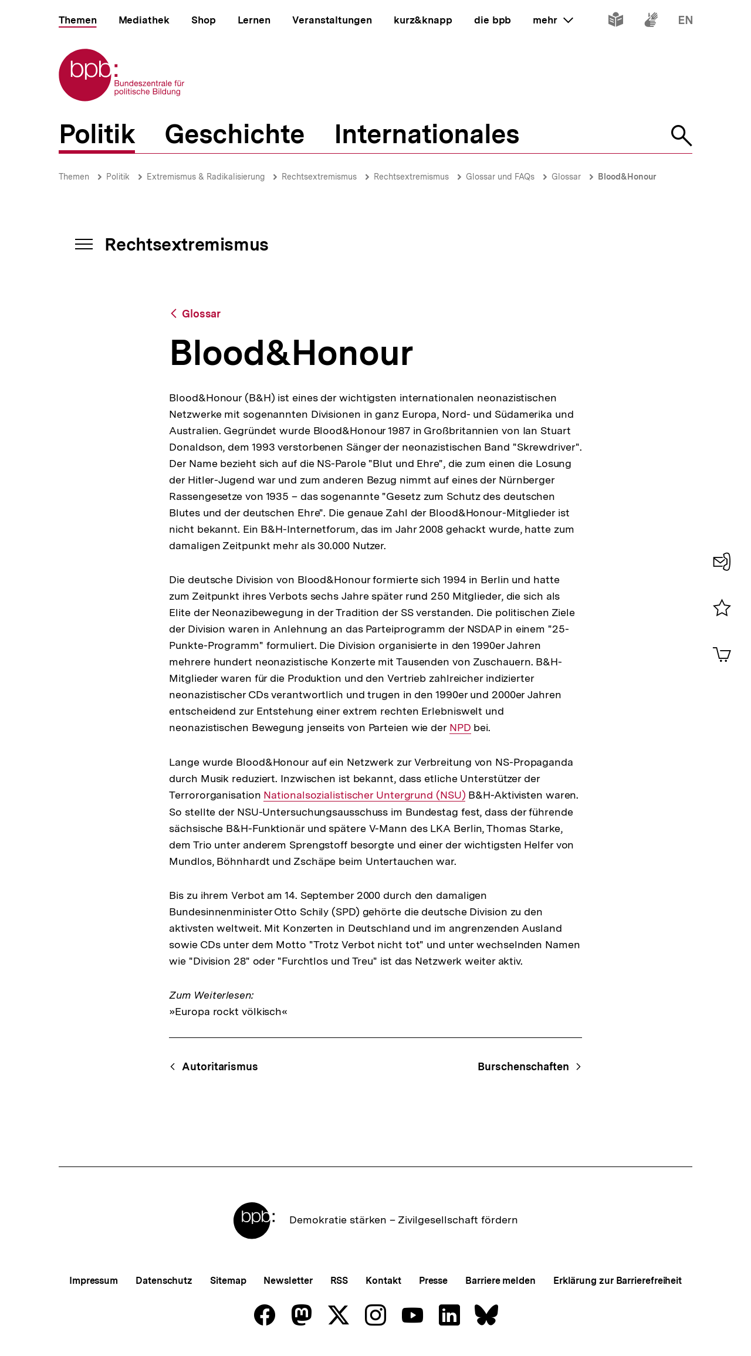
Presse (433, 1280)
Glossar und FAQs (500, 176)
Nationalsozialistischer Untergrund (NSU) (364, 795)
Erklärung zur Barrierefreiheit (617, 1280)
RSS (339, 1280)
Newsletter (287, 1280)
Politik (118, 176)
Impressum (93, 1280)
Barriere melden (500, 1280)
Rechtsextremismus (319, 176)
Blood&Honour (627, 176)
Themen (74, 176)
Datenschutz (164, 1280)
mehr (553, 20)
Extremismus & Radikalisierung (206, 176)
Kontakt (383, 1280)
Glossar (566, 176)
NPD (460, 727)
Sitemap (228, 1280)
